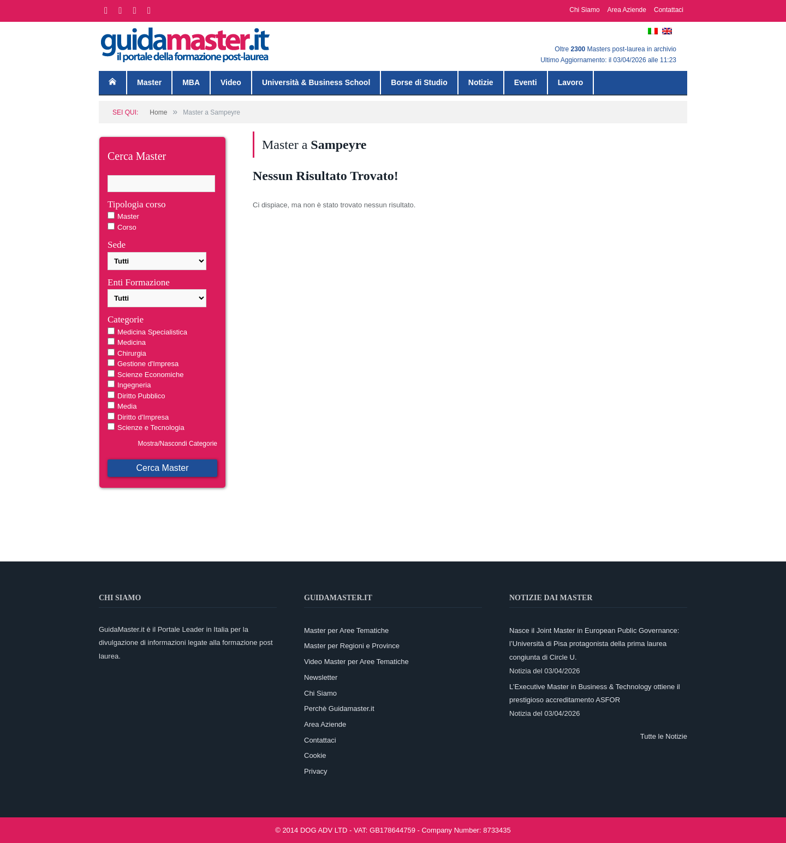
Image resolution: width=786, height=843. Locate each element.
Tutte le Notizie (663, 736)
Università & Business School (316, 82)
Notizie (480, 82)
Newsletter (320, 677)
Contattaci (668, 10)
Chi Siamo (584, 10)
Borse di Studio (419, 82)
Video (231, 82)
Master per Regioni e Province (352, 646)
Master (149, 82)
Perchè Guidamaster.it (339, 708)
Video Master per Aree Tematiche (356, 661)
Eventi (525, 82)
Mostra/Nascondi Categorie (177, 443)
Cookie (315, 755)
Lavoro (570, 82)
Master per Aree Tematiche (346, 630)
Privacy (315, 771)
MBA (191, 82)
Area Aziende (627, 10)
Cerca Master (162, 468)
